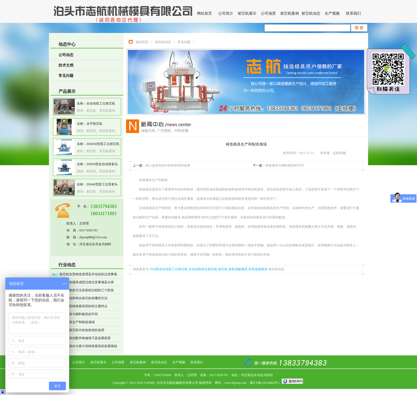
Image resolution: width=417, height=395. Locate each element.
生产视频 (332, 13)
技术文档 (66, 65)
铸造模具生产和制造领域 (77, 322)
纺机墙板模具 (238, 269)
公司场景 (268, 13)
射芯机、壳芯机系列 (100, 111)
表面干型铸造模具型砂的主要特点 (83, 306)
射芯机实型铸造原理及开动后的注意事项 (88, 274)
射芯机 (223, 269)
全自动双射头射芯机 (203, 269)
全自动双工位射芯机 (100, 103)
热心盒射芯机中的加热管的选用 (82, 330)
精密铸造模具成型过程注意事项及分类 (87, 282)
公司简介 (225, 13)
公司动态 (66, 55)
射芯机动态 (311, 13)
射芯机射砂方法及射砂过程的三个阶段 (87, 290)
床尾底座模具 (258, 269)
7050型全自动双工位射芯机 (169, 269)
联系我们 (353, 13)
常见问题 (66, 76)
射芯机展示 (247, 13)
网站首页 (204, 13)
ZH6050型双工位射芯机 (102, 144)
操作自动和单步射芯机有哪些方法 (83, 298)
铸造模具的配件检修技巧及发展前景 (85, 338)
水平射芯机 (94, 124)
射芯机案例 (289, 13)
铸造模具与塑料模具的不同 (79, 314)
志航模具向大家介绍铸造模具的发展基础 (88, 346)
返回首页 (142, 42)
